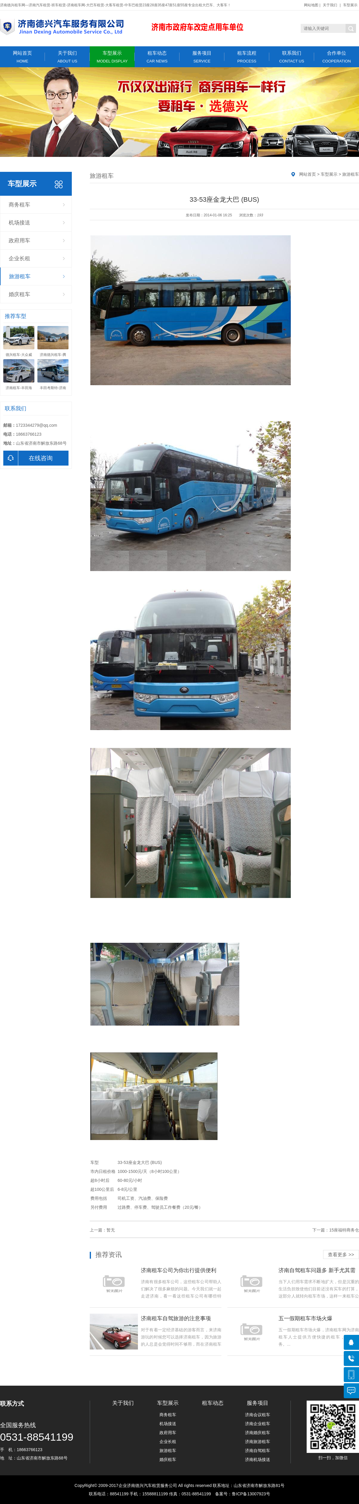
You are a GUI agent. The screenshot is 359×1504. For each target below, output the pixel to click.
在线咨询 (28, 458)
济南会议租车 (257, 1415)
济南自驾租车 (257, 1450)
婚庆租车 (19, 294)
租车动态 (157, 57)
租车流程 (246, 57)
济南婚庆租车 (257, 1432)
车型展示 (350, 5)
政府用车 (19, 241)
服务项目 (202, 57)
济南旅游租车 (257, 1441)
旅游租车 (20, 276)
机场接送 (19, 223)
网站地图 (311, 5)
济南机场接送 (257, 1459)
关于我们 (330, 5)
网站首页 (22, 57)
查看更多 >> (341, 1254)
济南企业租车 (257, 1424)
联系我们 (291, 57)
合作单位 (336, 57)
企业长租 (19, 258)
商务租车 (19, 205)
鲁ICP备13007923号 (251, 1493)
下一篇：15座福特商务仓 (335, 1230)
